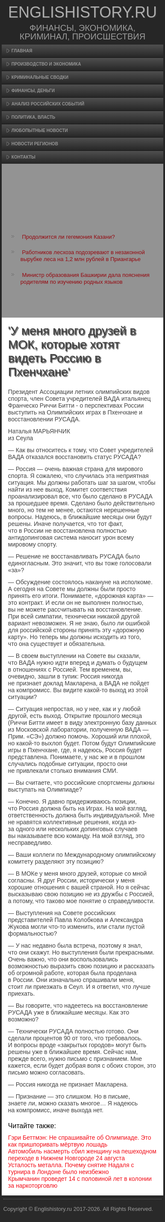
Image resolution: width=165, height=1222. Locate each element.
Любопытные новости (40, 130)
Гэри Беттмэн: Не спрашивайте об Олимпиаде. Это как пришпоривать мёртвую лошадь (79, 1141)
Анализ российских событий (48, 104)
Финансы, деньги (33, 90)
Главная (22, 50)
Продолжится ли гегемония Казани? (68, 237)
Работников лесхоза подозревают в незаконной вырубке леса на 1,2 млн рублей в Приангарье (83, 255)
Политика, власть (33, 117)
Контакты (23, 157)
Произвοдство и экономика (46, 64)
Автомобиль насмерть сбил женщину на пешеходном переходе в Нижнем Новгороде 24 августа (82, 1155)
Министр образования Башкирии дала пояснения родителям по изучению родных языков (85, 278)
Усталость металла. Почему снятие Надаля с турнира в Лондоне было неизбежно (71, 1168)
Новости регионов (35, 143)
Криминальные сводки (40, 77)
